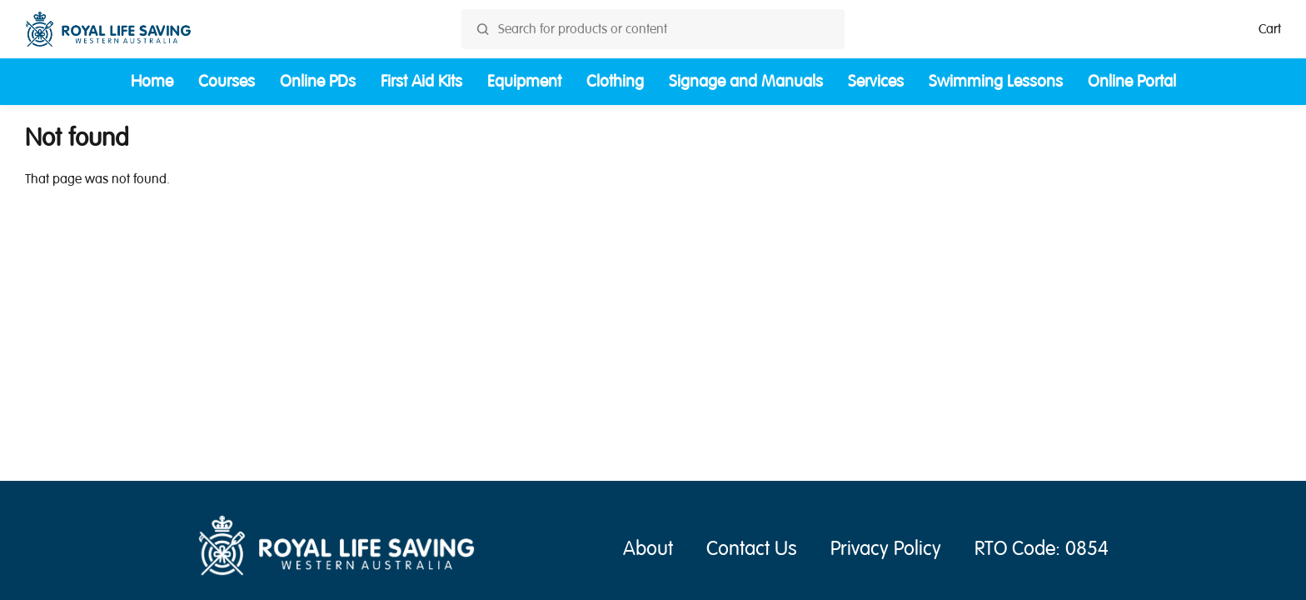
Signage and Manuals (746, 81)
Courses (226, 81)
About (648, 549)
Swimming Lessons (996, 81)
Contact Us (751, 549)
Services (876, 81)
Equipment (524, 81)
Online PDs (318, 81)
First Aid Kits (421, 81)
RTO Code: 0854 (1042, 549)
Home (152, 81)
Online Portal (1132, 81)
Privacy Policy (885, 549)
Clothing (615, 81)
